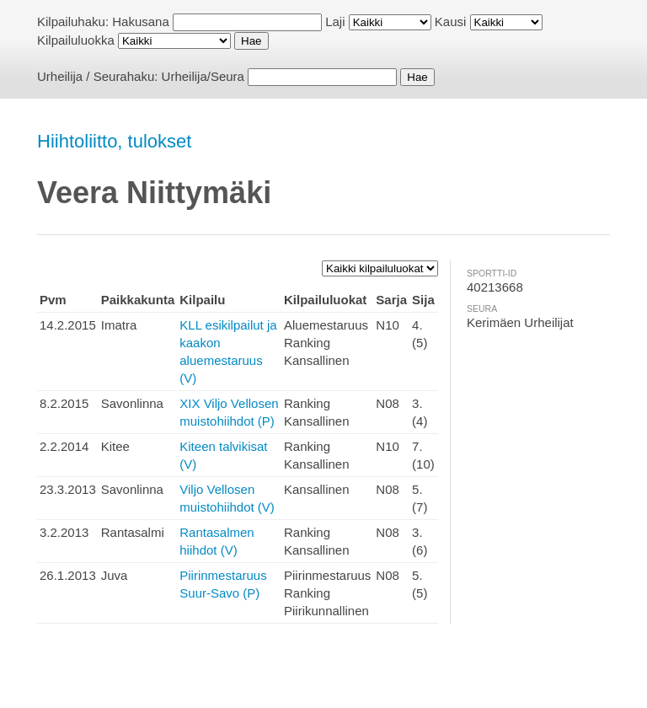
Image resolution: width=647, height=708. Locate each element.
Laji (335, 21)
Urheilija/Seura (203, 76)
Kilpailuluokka (76, 40)
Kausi (451, 21)
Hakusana (140, 21)
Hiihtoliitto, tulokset (114, 141)
